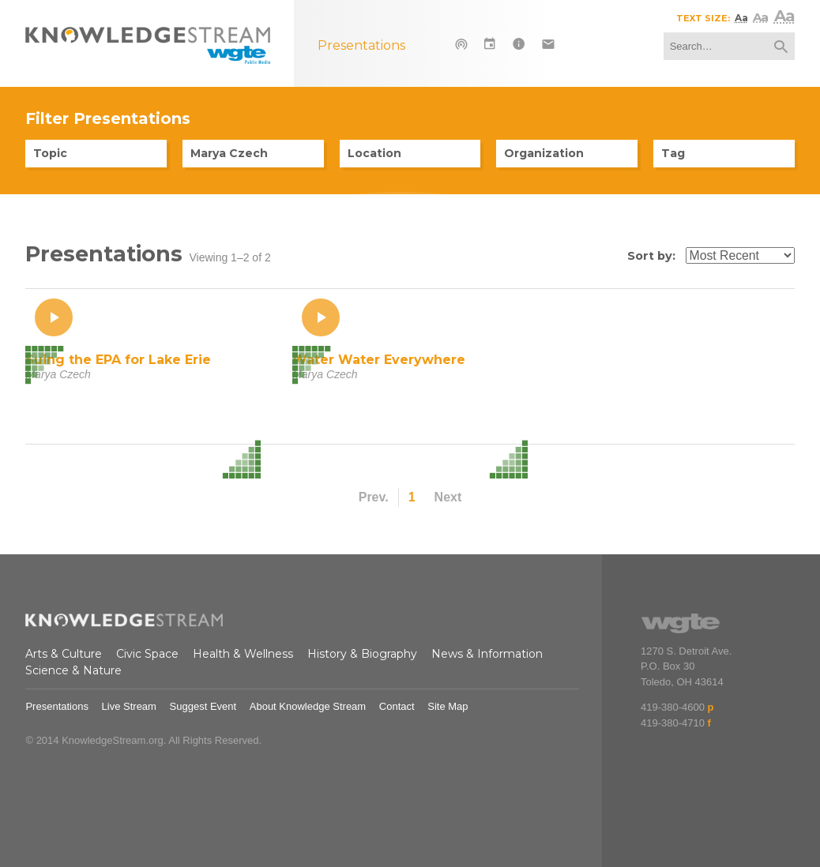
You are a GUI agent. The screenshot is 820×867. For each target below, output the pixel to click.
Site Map (447, 706)
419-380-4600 (673, 707)
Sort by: (651, 256)
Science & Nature (73, 670)
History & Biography (362, 654)
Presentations (56, 706)
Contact (397, 706)
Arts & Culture (63, 654)
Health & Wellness (243, 654)
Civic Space (147, 654)
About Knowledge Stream (308, 706)
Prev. (374, 497)
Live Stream (129, 706)
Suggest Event (203, 706)
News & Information (487, 654)
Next (448, 497)
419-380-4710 (673, 723)
